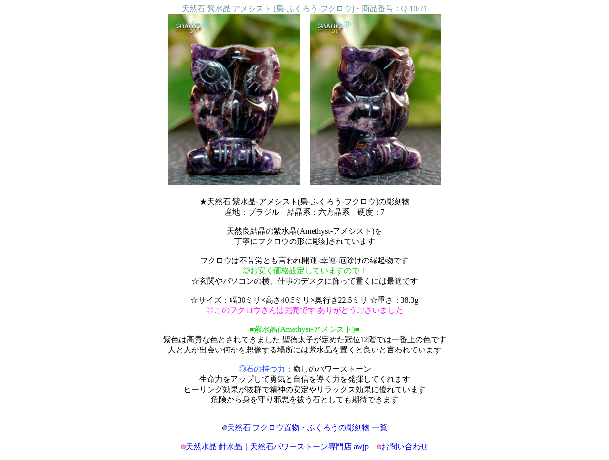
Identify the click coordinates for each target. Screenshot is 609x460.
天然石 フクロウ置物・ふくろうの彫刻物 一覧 (307, 427)
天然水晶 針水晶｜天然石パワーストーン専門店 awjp (277, 446)
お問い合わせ (404, 446)
